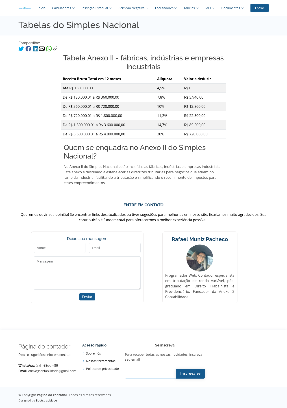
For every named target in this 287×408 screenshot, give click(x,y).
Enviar (87, 296)
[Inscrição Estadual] (93, 8)
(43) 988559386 (47, 365)
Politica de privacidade (102, 368)
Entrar (259, 8)
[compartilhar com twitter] (21, 48)
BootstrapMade (46, 400)
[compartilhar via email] (42, 48)
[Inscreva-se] (153, 373)
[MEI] (207, 8)
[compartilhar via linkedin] (35, 48)
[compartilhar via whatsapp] (49, 48)
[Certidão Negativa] (130, 8)
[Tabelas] (188, 8)
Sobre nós (93, 353)
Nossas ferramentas (100, 361)
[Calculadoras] (60, 8)
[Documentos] (229, 8)
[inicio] (24, 8)
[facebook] (29, 48)
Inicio (42, 8)
